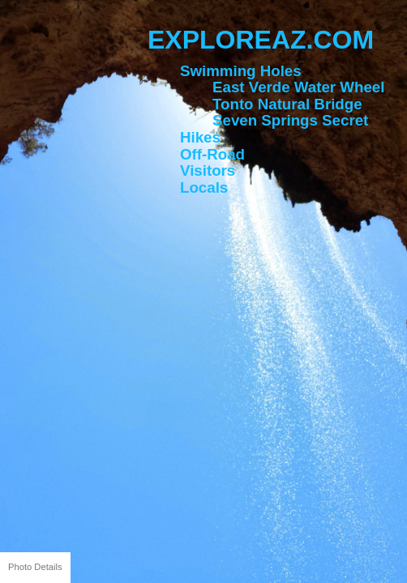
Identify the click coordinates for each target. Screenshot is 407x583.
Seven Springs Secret (290, 120)
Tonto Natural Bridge (287, 104)
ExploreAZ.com (261, 39)
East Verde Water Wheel (298, 87)
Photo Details (35, 567)
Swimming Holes (241, 70)
